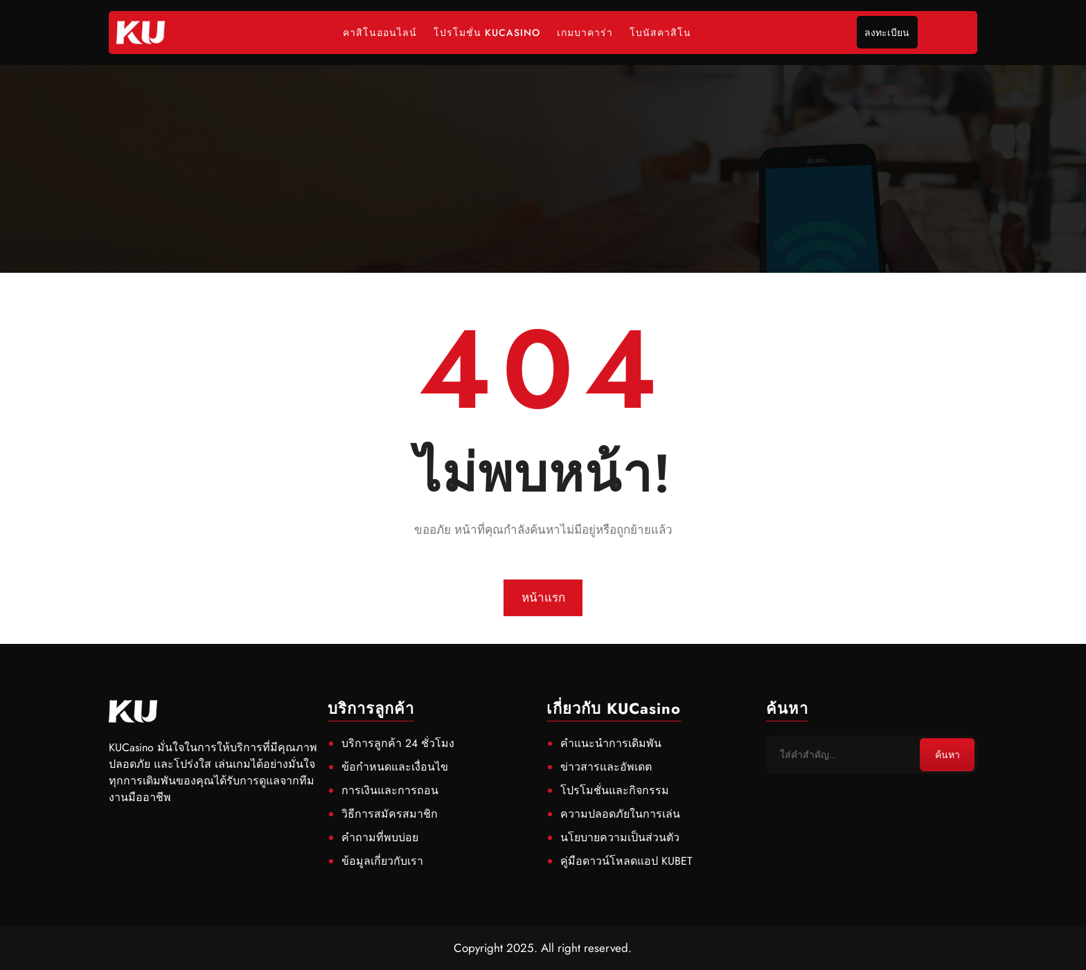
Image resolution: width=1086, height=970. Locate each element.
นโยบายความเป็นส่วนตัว (619, 837)
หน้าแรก (543, 597)
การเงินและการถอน (389, 790)
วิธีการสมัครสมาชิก (389, 814)
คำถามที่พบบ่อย (379, 837)
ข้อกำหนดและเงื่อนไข (394, 767)
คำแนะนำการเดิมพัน (610, 743)
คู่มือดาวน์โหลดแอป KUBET (626, 861)
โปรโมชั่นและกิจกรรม (614, 790)
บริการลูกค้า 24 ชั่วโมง (397, 743)
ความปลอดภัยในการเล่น (620, 814)
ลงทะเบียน (886, 32)
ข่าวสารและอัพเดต (606, 767)
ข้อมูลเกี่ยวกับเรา (382, 861)
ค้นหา (947, 755)
